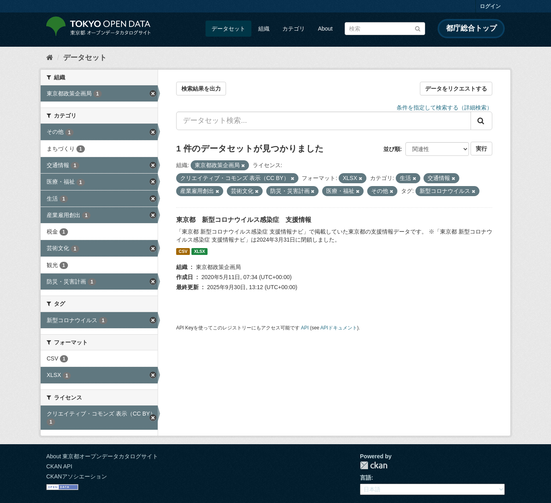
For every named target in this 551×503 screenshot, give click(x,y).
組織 (263, 28)
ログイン (490, 6)
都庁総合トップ (471, 28)
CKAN (373, 465)
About (325, 28)
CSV (183, 251)
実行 (481, 148)
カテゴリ (293, 28)
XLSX (199, 251)
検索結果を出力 (201, 88)
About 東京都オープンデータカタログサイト (102, 456)
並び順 (391, 149)
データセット (228, 28)
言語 (365, 477)
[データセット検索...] (323, 121)
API (304, 328)
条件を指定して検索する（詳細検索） (444, 107)
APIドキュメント (339, 328)
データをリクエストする (456, 88)
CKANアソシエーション (76, 476)
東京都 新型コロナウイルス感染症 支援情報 (243, 219)
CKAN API (59, 466)
